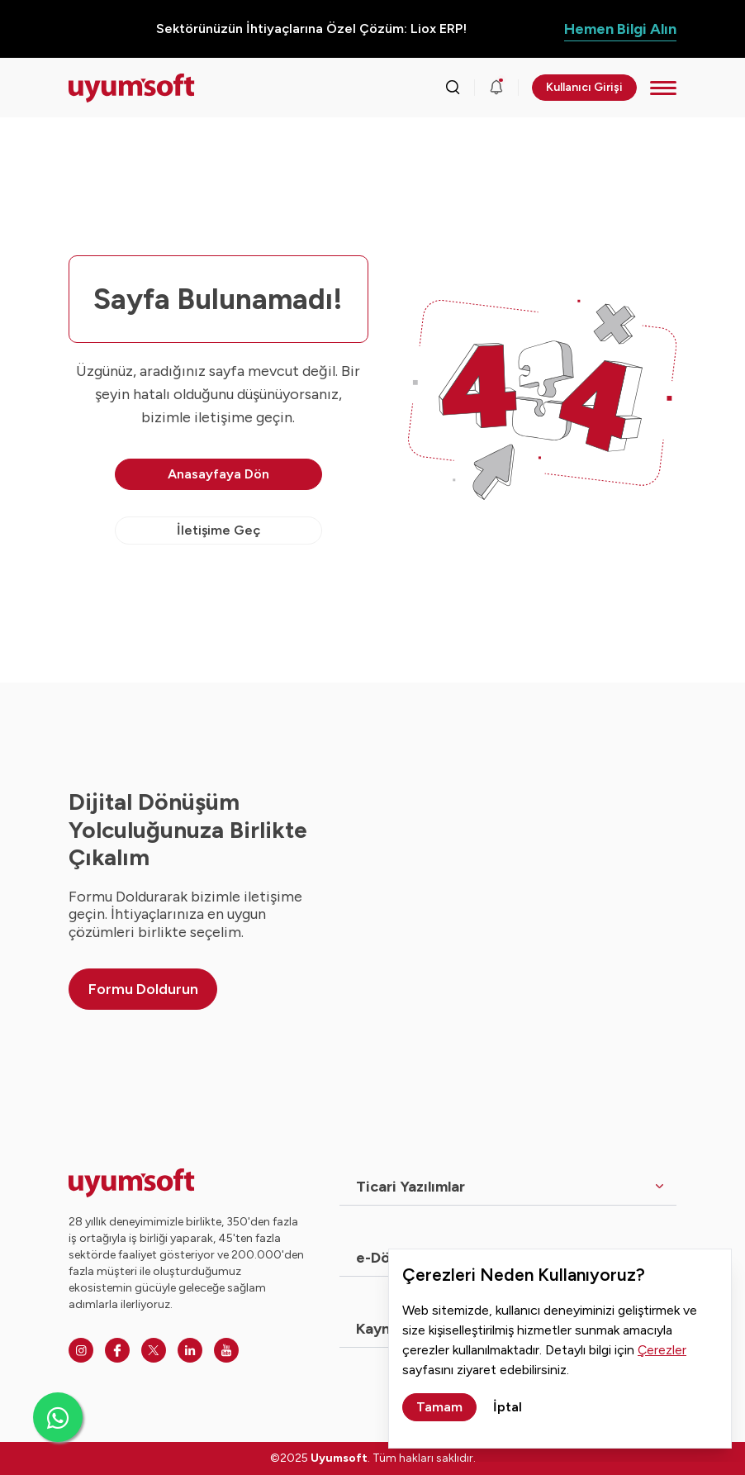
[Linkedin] (190, 1350)
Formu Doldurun (143, 989)
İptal (507, 1407)
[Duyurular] (496, 87)
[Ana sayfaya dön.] (132, 88)
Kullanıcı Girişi (584, 87)
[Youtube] (226, 1350)
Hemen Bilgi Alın (620, 29)
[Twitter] (153, 1350)
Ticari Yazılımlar (410, 1187)
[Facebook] (117, 1350)
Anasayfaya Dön (218, 474)
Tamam (439, 1407)
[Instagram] (81, 1350)
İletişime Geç (218, 530)
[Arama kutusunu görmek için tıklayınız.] (452, 87)
